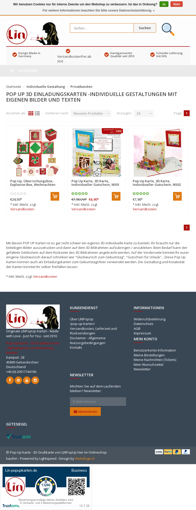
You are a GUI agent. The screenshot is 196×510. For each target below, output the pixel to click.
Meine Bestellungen (149, 355)
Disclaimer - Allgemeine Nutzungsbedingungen (88, 340)
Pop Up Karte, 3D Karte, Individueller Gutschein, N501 (95, 183)
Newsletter (142, 369)
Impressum (142, 333)
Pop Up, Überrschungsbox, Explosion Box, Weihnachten (32, 183)
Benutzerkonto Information (155, 350)
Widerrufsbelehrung (149, 319)
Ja (164, 4)
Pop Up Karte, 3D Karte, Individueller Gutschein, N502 (157, 183)
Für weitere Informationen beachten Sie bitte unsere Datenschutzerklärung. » (99, 10)
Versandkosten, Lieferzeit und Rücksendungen (93, 331)
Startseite (13, 86)
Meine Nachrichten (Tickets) (155, 359)
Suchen (145, 28)
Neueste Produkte (88, 113)
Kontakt (76, 347)
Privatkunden (81, 86)
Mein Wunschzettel (148, 364)
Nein (176, 4)
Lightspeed (47, 458)
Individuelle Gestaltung (46, 86)
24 (138, 113)
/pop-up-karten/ (82, 323)
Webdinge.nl (84, 458)
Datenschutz (143, 323)
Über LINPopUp (81, 319)
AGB (137, 328)
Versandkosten (22, 209)
